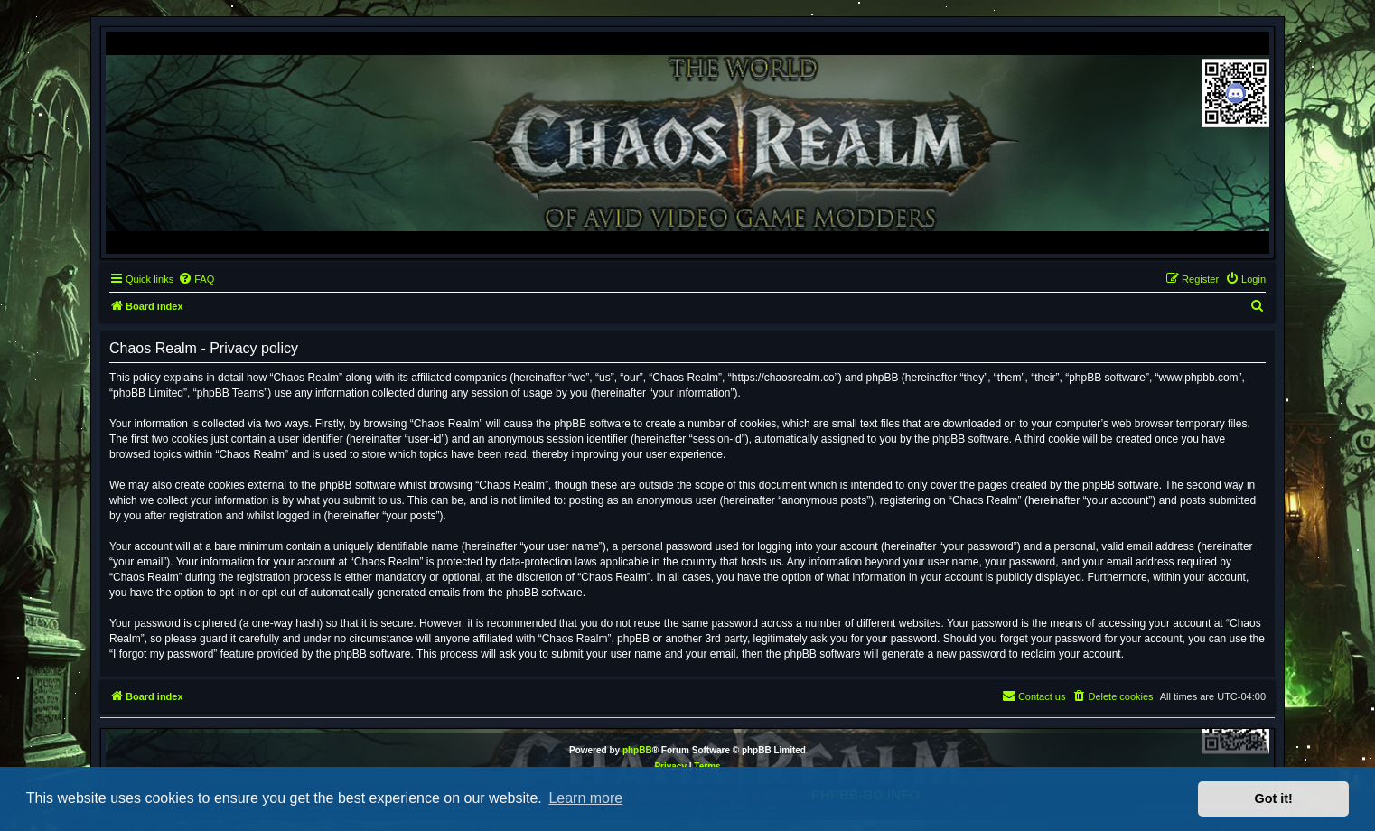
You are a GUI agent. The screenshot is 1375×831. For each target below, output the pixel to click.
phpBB (637, 750)
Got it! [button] (1274, 798)
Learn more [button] (585, 798)
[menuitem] (196, 279)
